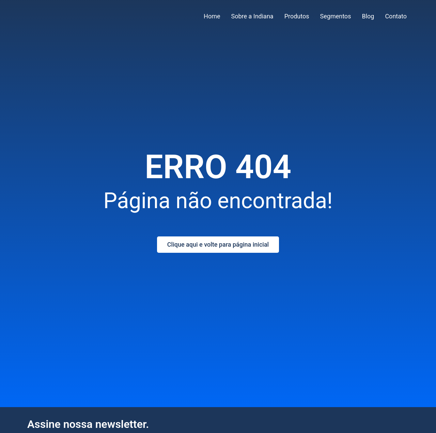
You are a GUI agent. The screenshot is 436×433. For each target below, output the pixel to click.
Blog (368, 16)
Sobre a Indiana (252, 16)
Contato (396, 16)
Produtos (296, 16)
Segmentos (335, 16)
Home (212, 16)
